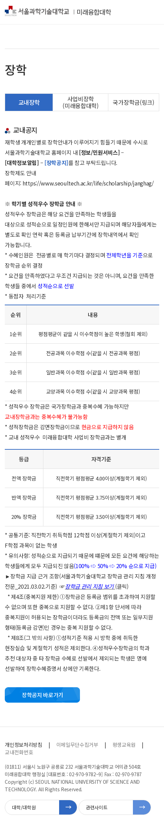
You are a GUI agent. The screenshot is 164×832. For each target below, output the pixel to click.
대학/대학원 (24, 807)
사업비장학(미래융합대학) (80, 102)
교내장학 (29, 102)
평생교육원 (124, 744)
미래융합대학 (94, 12)
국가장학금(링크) (133, 102)
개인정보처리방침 (23, 744)
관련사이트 (96, 807)
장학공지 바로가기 (42, 695)
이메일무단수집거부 (77, 744)
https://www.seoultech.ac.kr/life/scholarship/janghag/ (88, 183)
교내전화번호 (19, 752)
